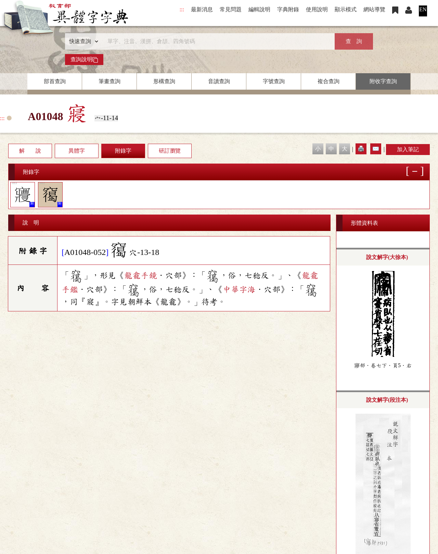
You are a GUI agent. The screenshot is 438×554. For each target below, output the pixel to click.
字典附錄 (288, 9)
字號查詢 (274, 81)
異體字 (76, 151)
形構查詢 (164, 81)
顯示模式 (346, 9)
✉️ (375, 149)
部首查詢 (55, 81)
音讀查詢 (219, 81)
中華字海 (239, 289)
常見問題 (231, 9)
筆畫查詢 (109, 81)
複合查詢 (328, 81)
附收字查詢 (383, 81)
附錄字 (123, 151)
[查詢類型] (82, 41)
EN (422, 9)
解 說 (30, 151)
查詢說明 (84, 59)
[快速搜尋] (216, 41)
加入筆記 (408, 149)
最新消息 (202, 9)
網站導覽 (374, 9)
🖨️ (361, 149)
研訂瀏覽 (170, 151)
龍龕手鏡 (140, 275)
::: (182, 9)
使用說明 (317, 9)
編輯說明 (259, 9)
